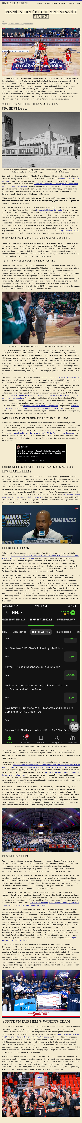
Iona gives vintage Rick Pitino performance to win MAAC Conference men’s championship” (40, 433)
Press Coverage (58, 3)
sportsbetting (28, 24)
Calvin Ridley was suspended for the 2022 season (47, 767)
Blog (78, 3)
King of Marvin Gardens (69, 230)
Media (39, 3)
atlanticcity (19, 24)
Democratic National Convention (49, 210)
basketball (11, 24)
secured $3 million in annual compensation (40, 406)
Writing (47, 3)
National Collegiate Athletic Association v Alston (60, 377)
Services (71, 3)
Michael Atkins (15, 3)
